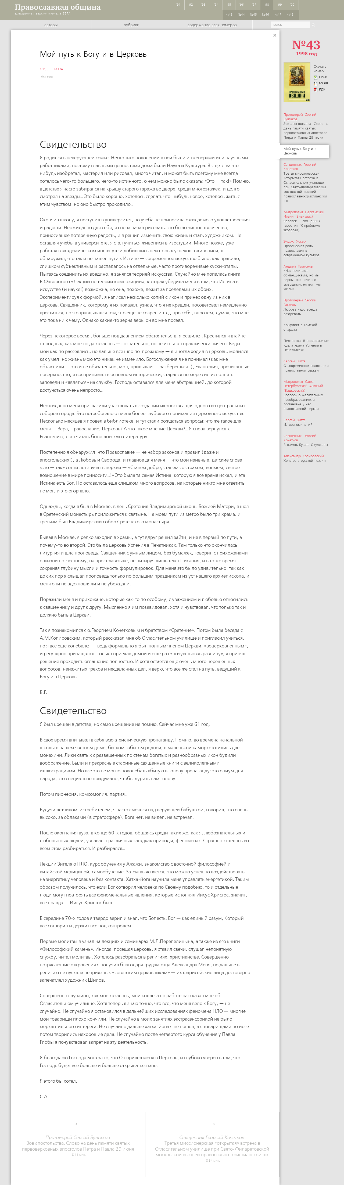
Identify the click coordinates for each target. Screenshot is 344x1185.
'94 (216, 5)
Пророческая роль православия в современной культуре (302, 248)
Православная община (58, 7)
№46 (265, 15)
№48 (289, 15)
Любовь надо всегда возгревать (300, 307)
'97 (254, 5)
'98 (267, 5)
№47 (277, 15)
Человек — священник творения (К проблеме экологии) (304, 221)
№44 (241, 15)
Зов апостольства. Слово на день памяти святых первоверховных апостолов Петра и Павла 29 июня (306, 126)
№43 (228, 15)
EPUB (323, 77)
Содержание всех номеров (212, 25)
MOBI (323, 83)
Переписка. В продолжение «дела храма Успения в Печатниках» (306, 345)
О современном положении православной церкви (306, 366)
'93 (203, 5)
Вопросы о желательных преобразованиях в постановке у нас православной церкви (303, 395)
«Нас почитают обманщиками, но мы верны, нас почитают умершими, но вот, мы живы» (302, 278)
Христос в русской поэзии (305, 458)
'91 (178, 5)
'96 (241, 5)
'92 (191, 5)
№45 (253, 15)
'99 (280, 5)
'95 (229, 5)
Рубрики (131, 25)
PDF (322, 90)
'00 (292, 5)
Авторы (51, 25)
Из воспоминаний (298, 422)
